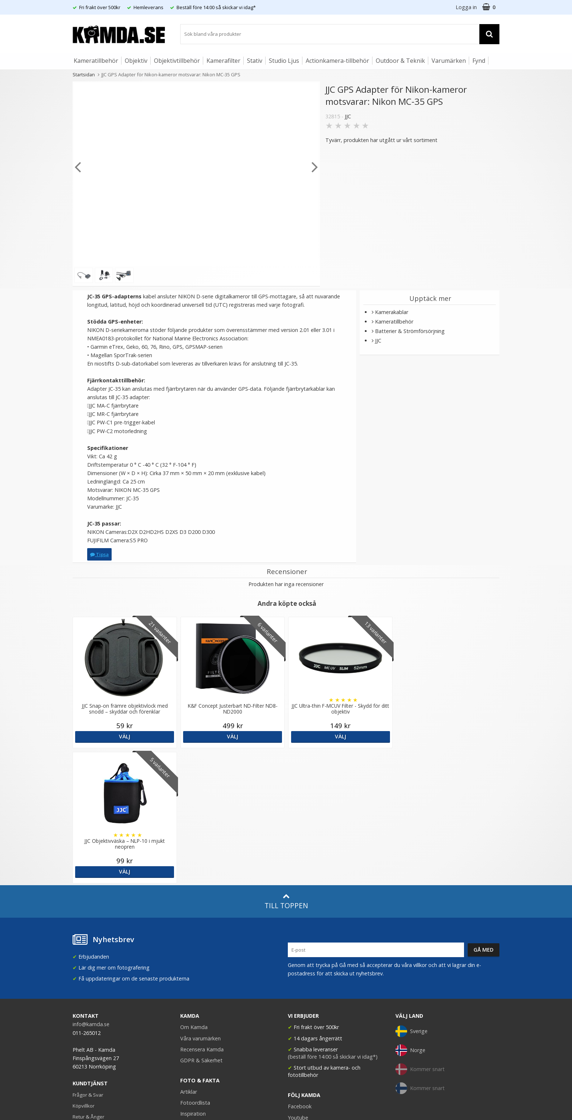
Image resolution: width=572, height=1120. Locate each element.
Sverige (411, 896)
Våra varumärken (200, 903)
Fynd (478, 61)
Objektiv (136, 61)
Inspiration (193, 978)
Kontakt (81, 992)
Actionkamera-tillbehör (337, 61)
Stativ (254, 61)
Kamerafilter (223, 61)
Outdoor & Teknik (400, 61)
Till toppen (286, 766)
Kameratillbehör (96, 61)
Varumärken (449, 61)
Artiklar (188, 956)
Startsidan (84, 74)
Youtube (298, 982)
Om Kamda (194, 891)
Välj (124, 736)
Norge (410, 915)
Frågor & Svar (88, 959)
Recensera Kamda (202, 914)
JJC (348, 116)
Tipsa (99, 554)
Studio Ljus (284, 61)
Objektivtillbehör (177, 61)
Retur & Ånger (88, 981)
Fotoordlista (195, 967)
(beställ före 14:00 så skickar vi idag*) (333, 921)
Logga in (466, 7)
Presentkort (86, 1003)
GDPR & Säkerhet (201, 925)
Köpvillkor (83, 970)
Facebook (300, 971)
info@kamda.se (91, 889)
